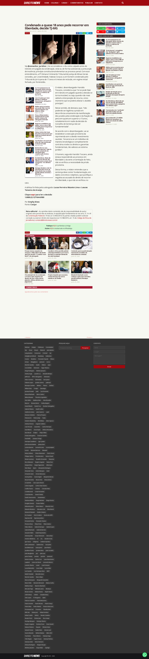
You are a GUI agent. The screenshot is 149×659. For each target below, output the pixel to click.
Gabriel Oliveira (29, 409)
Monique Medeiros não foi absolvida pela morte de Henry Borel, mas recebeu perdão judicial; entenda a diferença (43, 171)
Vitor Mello (28, 400)
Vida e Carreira (29, 379)
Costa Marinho (29, 494)
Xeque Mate (39, 648)
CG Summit (28, 483)
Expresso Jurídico (39, 518)
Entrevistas (38, 379)
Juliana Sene (41, 444)
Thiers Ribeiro (37, 636)
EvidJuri (35, 432)
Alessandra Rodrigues (44, 468)
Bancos (27, 403)
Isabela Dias (40, 544)
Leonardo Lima (40, 447)
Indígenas (35, 541)
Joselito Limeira (39, 382)
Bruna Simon (48, 480)
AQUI (54, 226)
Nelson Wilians (29, 453)
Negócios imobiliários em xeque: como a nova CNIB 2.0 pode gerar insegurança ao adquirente (43, 126)
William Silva (28, 388)
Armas (27, 362)
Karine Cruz (38, 559)
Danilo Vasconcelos (30, 497)
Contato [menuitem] (98, 3)
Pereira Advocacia (48, 606)
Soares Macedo (29, 633)
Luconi (27, 450)
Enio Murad (28, 432)
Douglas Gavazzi (29, 503)
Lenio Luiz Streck (36, 562)
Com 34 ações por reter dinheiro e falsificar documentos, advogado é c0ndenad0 (43, 100)
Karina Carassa (29, 559)
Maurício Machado (40, 586)
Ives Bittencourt (29, 547)
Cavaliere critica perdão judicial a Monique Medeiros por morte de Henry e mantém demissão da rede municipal (58, 253)
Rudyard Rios (28, 465)
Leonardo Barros (48, 562)
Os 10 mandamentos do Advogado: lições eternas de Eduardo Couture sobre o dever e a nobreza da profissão (43, 91)
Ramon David (49, 456)
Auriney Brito (28, 477)
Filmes (52, 359)
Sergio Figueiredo (39, 465)
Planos (45, 385)
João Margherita (29, 553)
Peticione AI (28, 418)
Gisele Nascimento (41, 533)
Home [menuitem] (46, 3)
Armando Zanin (29, 474)
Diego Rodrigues (29, 371)
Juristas (36, 556)
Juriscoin (42, 362)
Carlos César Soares (41, 486)
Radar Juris (35, 612)
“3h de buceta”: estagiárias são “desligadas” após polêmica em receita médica (115, 52)
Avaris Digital (37, 477)
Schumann (47, 376)
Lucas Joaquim (50, 447)
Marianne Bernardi (39, 583)
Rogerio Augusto (39, 462)
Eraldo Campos (41, 512)
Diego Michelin (40, 500)
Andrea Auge (28, 374)
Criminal (45, 353)
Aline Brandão (47, 400)
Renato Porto (28, 618)
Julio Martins (50, 350)
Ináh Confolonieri (29, 544)
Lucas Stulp (39, 568)
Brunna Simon (35, 403)
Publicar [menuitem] (89, 3)
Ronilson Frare (40, 624)
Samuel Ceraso (29, 630)
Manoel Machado (29, 394)
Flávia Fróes (38, 524)
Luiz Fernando (44, 391)
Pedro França (48, 603)
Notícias (27, 33)
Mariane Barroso (35, 450)
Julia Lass (42, 553)
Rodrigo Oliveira (41, 621)
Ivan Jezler (48, 544)
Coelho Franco (29, 488)
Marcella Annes (40, 574)
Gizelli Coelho (39, 409)
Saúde (37, 365)
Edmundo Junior (29, 506)
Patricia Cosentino (30, 600)
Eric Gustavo (28, 515)
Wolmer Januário (29, 648)
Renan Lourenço (29, 459)
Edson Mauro (39, 506)
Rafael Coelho (28, 615)
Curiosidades (49, 347)
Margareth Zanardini (42, 580)
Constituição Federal (36, 216)
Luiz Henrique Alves (39, 571)
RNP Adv (27, 612)
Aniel (48, 471)
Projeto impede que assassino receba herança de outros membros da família (58, 276)
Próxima (89, 337)
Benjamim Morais (48, 477)
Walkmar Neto (37, 400)
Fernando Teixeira (41, 521)
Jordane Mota (39, 550)
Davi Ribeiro (28, 430)
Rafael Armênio (44, 612)
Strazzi (36, 350)
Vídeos (44, 365)
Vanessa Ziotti (29, 642)
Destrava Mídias (29, 500)
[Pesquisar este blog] (70, 347)
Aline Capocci (49, 421)
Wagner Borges (41, 645)
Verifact (51, 385)
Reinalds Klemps (47, 374)
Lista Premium (45, 565)
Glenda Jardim (29, 536)
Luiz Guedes (28, 571)
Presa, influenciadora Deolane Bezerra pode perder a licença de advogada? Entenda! (42, 117)
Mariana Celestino (30, 415)
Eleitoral (42, 350)
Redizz (36, 615)
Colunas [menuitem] (54, 3)
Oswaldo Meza (44, 595)
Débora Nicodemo (48, 430)
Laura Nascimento (49, 559)
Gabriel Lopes (50, 527)
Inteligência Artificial (30, 356)
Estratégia (43, 388)
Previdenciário (39, 456)
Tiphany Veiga (46, 636)
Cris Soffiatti (28, 368)
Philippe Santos (29, 456)
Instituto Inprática (45, 541)
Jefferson (27, 376)
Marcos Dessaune (30, 580)
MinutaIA (44, 450)
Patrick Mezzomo (41, 600)
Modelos (33, 359)
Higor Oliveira (45, 368)
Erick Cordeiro (38, 515)
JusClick (43, 556)
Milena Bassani (29, 397)
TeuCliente (28, 636)
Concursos (37, 353)
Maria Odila (28, 583)
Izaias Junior (39, 547)
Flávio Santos (47, 524)
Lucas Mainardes (29, 568)
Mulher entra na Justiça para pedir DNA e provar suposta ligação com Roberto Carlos (42, 109)
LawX (47, 412)
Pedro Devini (50, 453)
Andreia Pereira (29, 424)
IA (37, 539)
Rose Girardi (50, 624)
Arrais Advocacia (40, 474)
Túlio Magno (28, 639)
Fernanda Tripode (43, 359)
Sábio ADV (49, 633)
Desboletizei (41, 497)
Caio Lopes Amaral (38, 483)
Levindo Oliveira (29, 565)
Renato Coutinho (45, 615)
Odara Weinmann (40, 453)
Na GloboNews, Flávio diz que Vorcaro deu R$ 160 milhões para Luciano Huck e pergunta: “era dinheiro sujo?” (43, 161)
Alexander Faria (29, 471)
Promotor (38, 609)
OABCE (36, 595)
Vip (26, 350)
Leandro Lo (37, 374)
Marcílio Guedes (29, 365)
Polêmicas (41, 347)
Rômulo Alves (46, 627)
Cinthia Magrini (45, 403)
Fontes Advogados (30, 435)
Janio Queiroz (40, 412)
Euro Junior (47, 379)
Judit (37, 391)
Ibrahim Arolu (48, 539)
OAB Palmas (28, 595)
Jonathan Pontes (29, 550)
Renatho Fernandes (41, 459)
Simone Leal (47, 630)
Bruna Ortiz (39, 480)
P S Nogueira (36, 597)
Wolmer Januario (40, 371)
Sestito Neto (38, 630)
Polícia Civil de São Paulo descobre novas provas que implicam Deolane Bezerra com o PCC (43, 134)
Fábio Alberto (28, 527)
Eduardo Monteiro (30, 509)
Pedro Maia (28, 606)
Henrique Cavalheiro (30, 441)
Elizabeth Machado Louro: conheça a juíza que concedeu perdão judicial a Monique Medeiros (80, 277)
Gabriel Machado (29, 530)
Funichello (27, 438)
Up (50, 353)
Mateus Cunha (50, 583)
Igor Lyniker (41, 441)
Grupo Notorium (39, 536)
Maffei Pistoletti (29, 574)
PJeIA (44, 597)
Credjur (36, 388)
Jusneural (49, 556)
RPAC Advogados (37, 376)
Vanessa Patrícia (48, 639)
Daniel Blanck (28, 406)
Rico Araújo (46, 618)
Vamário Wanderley (30, 421)
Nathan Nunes (39, 592)
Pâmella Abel (46, 609)
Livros (48, 362)
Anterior (28, 337)
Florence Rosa (29, 524)
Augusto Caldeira (40, 424)
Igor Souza (28, 541)
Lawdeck (27, 562)
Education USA (41, 509)
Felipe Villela (43, 432)
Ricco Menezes (29, 462)
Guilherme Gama (29, 412)
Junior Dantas (28, 556)
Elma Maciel (50, 509)
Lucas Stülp (48, 568)
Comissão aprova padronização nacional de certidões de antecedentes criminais (81, 252)
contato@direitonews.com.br (46, 220)
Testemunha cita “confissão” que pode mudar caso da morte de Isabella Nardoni (115, 111)
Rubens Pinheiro (29, 627)
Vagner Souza (37, 639)
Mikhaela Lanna (39, 589)
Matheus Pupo (29, 586)
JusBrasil (48, 382)
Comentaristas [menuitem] (76, 3)
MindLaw (48, 589)
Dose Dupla (37, 430)
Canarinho (37, 427)
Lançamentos (28, 353)
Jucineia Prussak (29, 391)
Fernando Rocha (29, 521)
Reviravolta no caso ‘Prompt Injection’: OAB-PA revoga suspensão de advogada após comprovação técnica (43, 151)
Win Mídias (41, 421)
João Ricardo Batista (30, 444)
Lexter (37, 565)
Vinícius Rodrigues (30, 645)
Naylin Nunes (48, 592)
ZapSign (47, 648)
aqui (33, 194)
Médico (39, 385)
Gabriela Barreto (41, 530)
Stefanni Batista (40, 633)
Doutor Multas (40, 503)
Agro (49, 365)
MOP (48, 571)
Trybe (44, 418)
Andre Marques (40, 471)
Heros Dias (49, 536)
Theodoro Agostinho (41, 397)
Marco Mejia (39, 577)
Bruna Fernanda (29, 480)
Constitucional (29, 491)
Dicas (30, 350)
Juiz (37, 553)
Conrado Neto (46, 488)
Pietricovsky (37, 418)
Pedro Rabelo (37, 606)
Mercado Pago (29, 589)
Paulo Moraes (39, 603)
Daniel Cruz (38, 406)
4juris (34, 468)
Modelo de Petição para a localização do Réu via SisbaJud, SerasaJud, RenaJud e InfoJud (115, 94)
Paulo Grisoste (29, 603)
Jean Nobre (48, 547)
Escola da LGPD (48, 515)
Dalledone (48, 356)
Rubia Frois (50, 462)
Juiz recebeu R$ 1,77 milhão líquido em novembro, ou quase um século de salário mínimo (114, 120)
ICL (41, 539)
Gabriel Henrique (39, 527)
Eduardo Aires (49, 506)
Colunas (37, 488)
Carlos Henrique (46, 427)
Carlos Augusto (29, 486)
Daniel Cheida (39, 494)
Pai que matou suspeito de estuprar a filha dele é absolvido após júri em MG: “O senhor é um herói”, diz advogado (35, 253)
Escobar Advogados (48, 406)
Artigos (34, 347)
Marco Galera (40, 394)
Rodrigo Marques (29, 621)
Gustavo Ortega (37, 438)
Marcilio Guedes (29, 577)
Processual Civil (29, 609)
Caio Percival (28, 427)
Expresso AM (28, 518)
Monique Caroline (30, 385)
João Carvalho (49, 550)
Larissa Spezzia (29, 447)
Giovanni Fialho (29, 533)
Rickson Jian (37, 618)
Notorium (36, 368)
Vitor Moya (28, 468)
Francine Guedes (42, 435)
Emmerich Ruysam (30, 512)
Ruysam (38, 627)
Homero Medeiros (30, 539)
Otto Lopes (28, 597)
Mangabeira (34, 362)
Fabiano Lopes (29, 382)
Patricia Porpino (41, 415)
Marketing (40, 356)
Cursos (27, 359)
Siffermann (49, 465)
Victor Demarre (39, 642)
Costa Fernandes (39, 491)
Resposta (51, 459)
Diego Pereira (50, 500)
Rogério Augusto (29, 624)
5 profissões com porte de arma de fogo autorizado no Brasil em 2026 (43, 142)
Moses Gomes (29, 592)
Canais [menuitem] (64, 3)
